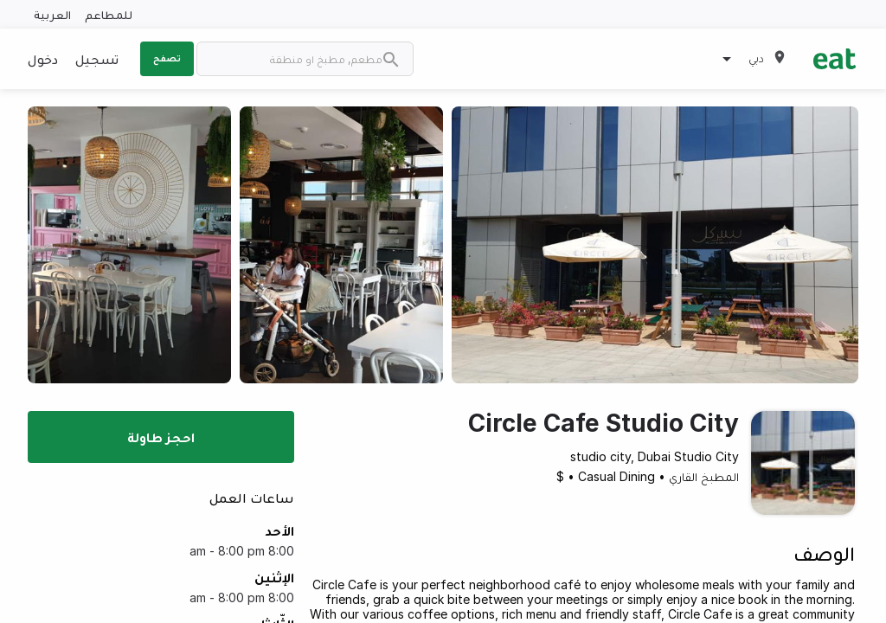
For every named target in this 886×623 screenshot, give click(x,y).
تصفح (167, 58)
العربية (52, 14)
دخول (43, 58)
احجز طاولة (161, 437)
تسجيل (97, 58)
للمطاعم (108, 14)
